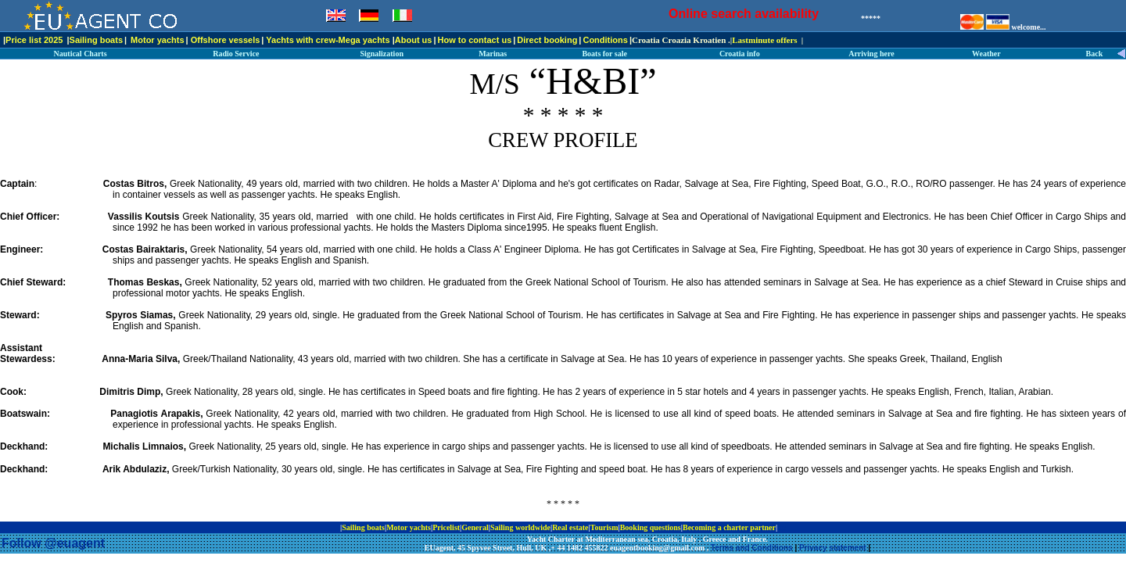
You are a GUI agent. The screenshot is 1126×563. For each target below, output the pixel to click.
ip (783, 527)
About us (413, 40)
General (474, 527)
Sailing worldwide (520, 527)
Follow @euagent (53, 543)
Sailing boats (96, 40)
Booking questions (650, 527)
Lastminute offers (764, 40)
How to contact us (475, 40)
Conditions (605, 40)
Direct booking (547, 40)
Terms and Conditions (752, 547)
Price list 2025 (34, 40)
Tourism (604, 527)
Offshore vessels (225, 40)
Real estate (570, 527)
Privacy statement (832, 547)
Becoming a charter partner (729, 527)
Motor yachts (157, 40)
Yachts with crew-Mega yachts (327, 40)
